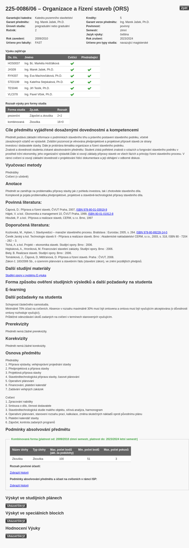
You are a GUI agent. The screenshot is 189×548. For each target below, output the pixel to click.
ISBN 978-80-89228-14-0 (151, 232)
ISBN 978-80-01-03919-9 (91, 209)
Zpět (184, 8)
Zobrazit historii (19, 472)
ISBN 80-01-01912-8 (100, 213)
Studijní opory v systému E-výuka (26, 275)
